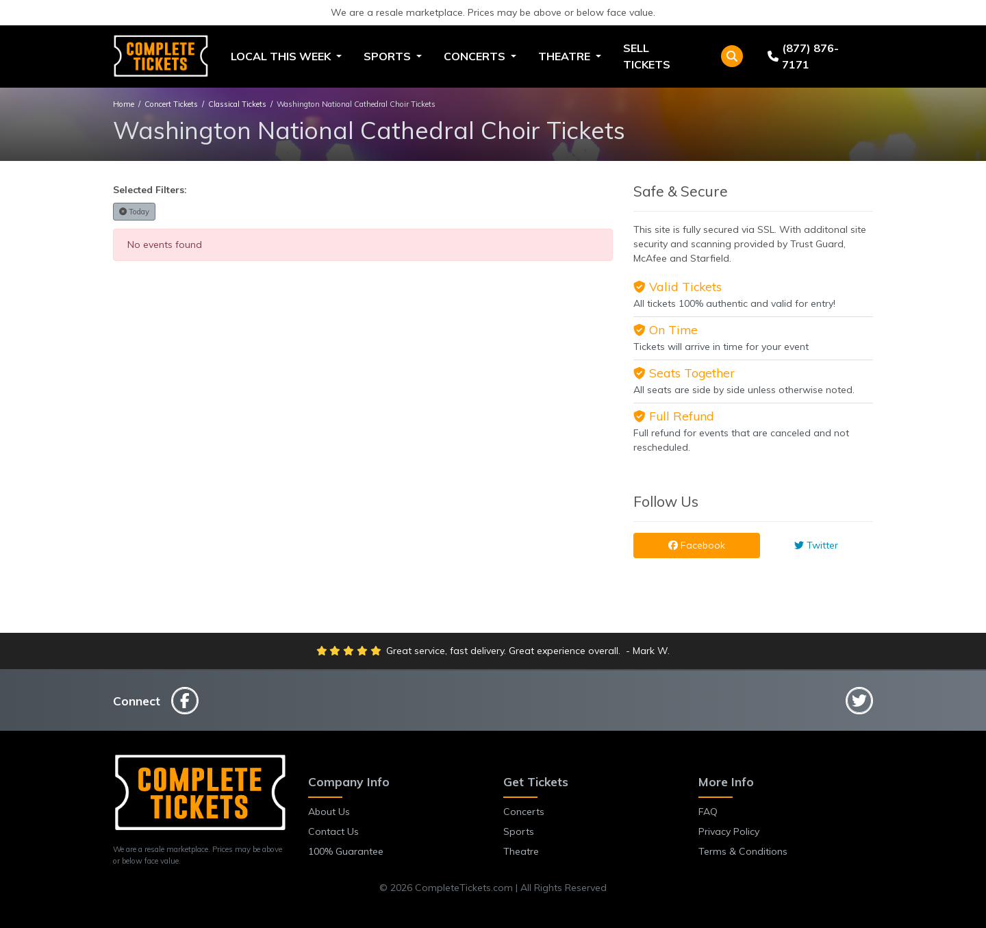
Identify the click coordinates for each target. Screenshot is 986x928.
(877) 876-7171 (803, 56)
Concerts (523, 811)
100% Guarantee (345, 851)
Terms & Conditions (742, 851)
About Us (329, 811)
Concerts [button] (476, 56)
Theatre (521, 851)
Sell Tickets (646, 56)
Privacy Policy (728, 831)
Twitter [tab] (816, 545)
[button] (732, 56)
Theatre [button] (565, 56)
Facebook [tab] (696, 545)
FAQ (708, 811)
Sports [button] (389, 56)
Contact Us (333, 831)
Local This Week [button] (282, 56)
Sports (518, 831)
